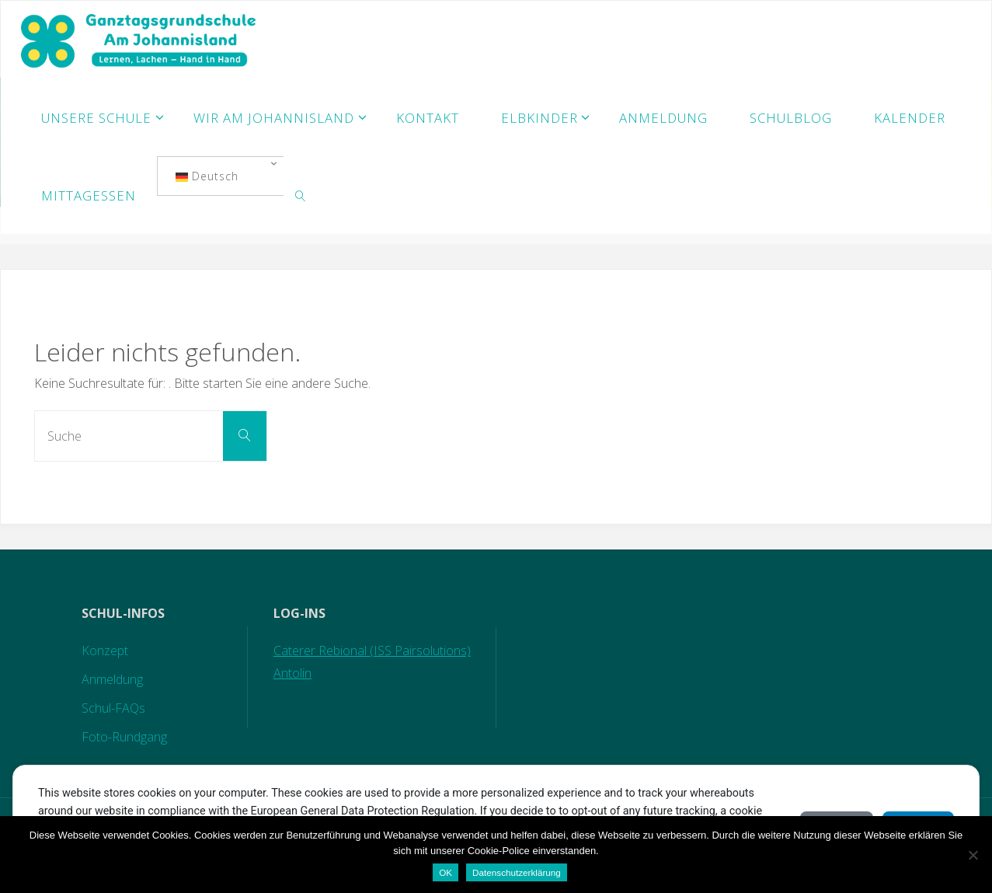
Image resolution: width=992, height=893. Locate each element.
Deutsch (207, 176)
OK (445, 872)
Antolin (292, 673)
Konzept (105, 650)
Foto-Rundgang (124, 736)
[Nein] (972, 855)
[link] (301, 195)
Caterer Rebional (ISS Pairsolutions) (372, 650)
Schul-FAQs (113, 708)
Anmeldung (112, 679)
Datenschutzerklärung (516, 872)
